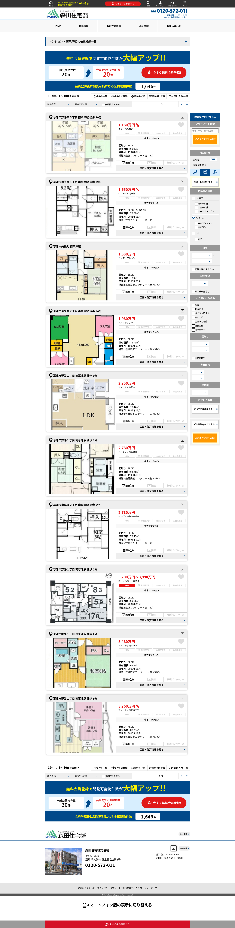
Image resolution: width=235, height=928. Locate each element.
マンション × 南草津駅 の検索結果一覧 (72, 41)
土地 (195, 233)
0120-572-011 (100, 865)
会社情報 (144, 26)
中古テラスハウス (205, 211)
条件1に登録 (119, 96)
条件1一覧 (100, 96)
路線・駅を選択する (203, 182)
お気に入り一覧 (178, 96)
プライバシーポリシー (107, 887)
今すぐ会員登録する (123, 3)
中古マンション (204, 223)
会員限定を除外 (111, 104)
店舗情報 (183, 848)
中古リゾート (202, 227)
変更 (213, 159)
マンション (198, 217)
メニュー (184, 4)
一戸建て (197, 197)
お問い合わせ (172, 4)
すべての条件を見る (203, 409)
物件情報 (83, 26)
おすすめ (197, 317)
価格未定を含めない (203, 269)
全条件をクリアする (204, 424)
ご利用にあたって (86, 887)
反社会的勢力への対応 (131, 887)
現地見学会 (198, 329)
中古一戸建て (202, 207)
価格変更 (197, 325)
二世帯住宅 (198, 357)
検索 (148, 4)
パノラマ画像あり (202, 313)
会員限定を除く (201, 321)
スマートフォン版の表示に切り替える (119, 904)
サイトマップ (150, 887)
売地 (198, 238)
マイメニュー (160, 4)
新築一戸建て (202, 203)
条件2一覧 (138, 96)
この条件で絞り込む (204, 139)
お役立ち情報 (114, 26)
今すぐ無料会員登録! (164, 72)
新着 (195, 304)
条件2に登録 (157, 96)
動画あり (197, 308)
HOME (51, 3)
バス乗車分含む (201, 291)
